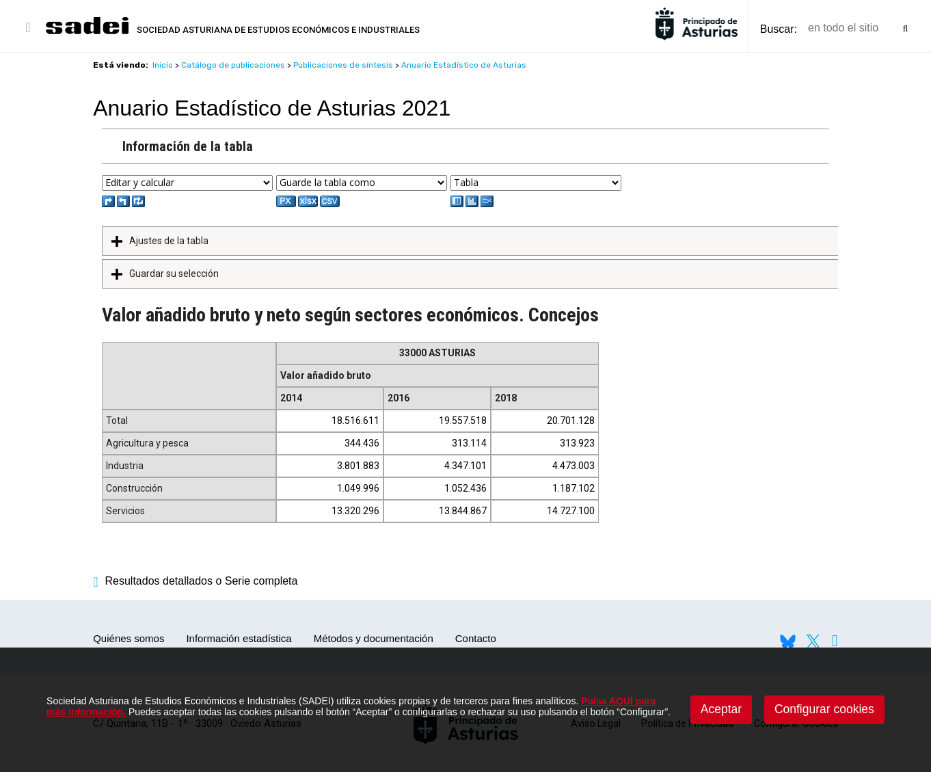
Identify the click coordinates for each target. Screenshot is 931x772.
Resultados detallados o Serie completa (195, 581)
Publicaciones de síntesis (343, 65)
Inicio (162, 65)
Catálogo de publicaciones (233, 65)
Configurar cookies (824, 709)
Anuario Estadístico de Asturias (463, 65)
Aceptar (721, 709)
